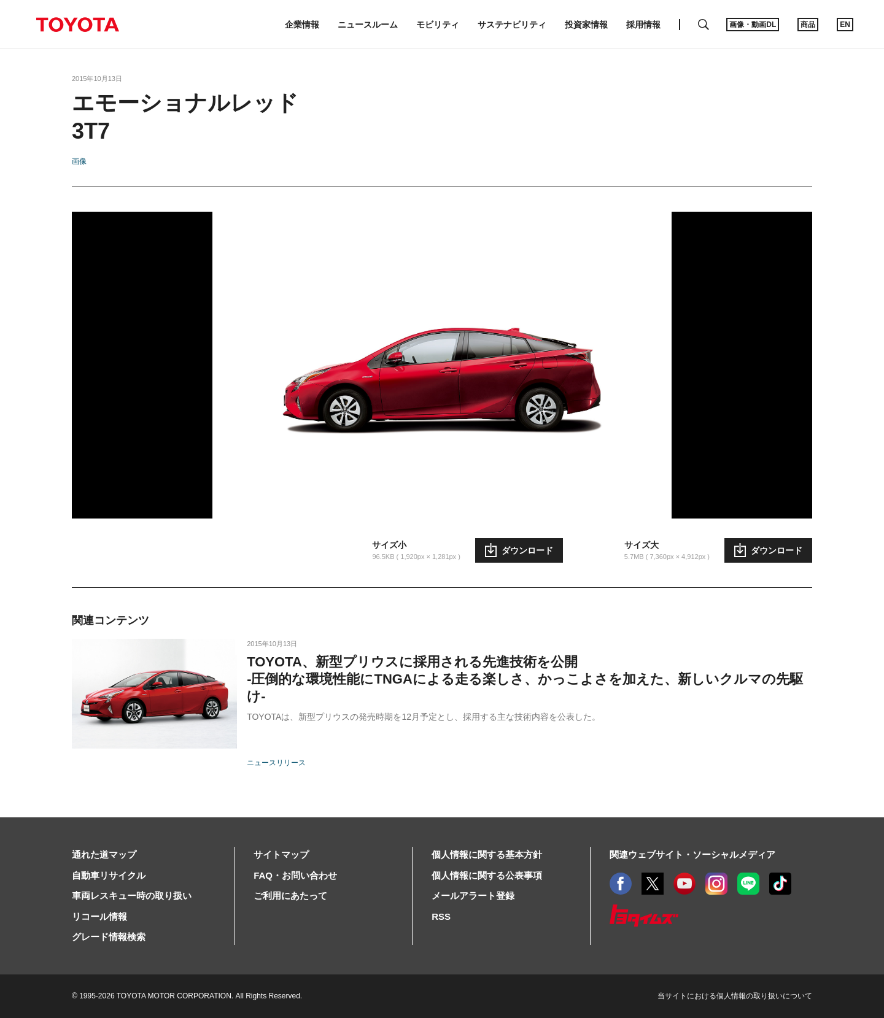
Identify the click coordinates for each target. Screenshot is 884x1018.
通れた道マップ (104, 854)
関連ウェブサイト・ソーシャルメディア (692, 854)
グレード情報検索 (108, 936)
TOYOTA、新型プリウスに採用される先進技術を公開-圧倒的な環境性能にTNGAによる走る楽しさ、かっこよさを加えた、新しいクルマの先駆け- (525, 679)
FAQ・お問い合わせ (295, 875)
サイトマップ (281, 854)
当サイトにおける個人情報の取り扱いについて (734, 996)
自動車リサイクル (108, 875)
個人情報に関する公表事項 (487, 875)
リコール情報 (99, 916)
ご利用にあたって (290, 895)
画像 (79, 161)
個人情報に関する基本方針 (487, 854)
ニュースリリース (276, 762)
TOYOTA (77, 24)
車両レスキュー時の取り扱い (132, 895)
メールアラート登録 (473, 895)
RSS (441, 916)
